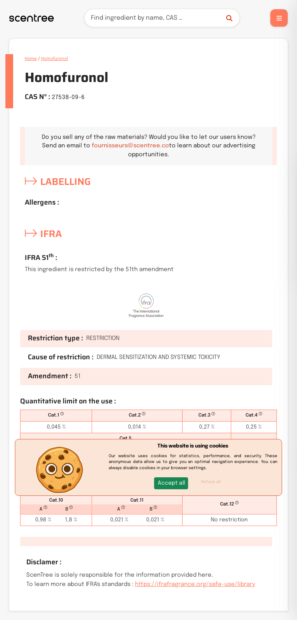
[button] (171, 483)
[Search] (162, 18)
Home (31, 58)
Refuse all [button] (211, 482)
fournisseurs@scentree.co (130, 146)
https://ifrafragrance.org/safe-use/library (195, 584)
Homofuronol (54, 58)
